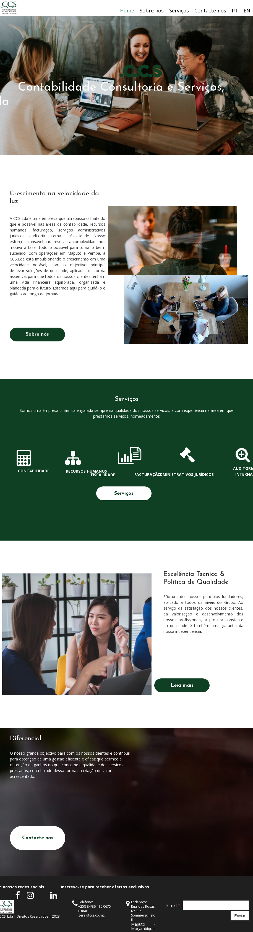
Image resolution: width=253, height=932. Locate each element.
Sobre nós (152, 10)
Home (127, 10)
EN (247, 10)
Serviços (179, 10)
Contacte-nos (210, 10)
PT (235, 10)
